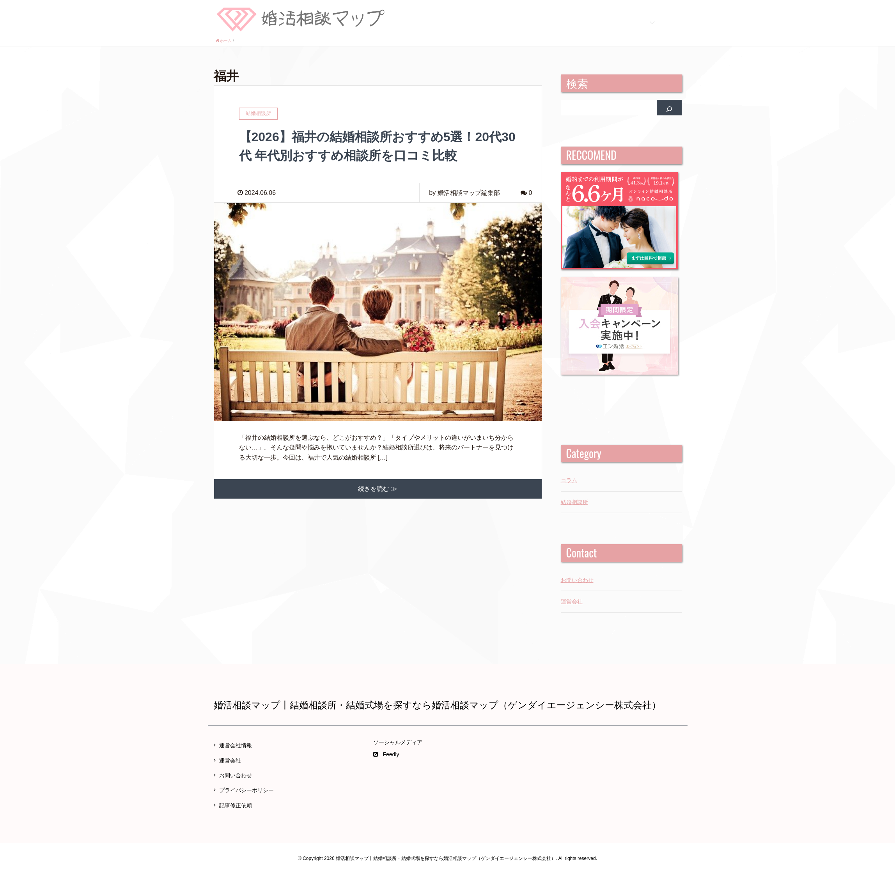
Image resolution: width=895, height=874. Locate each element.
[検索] (669, 107)
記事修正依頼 (235, 805)
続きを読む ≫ (377, 488)
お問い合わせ (577, 580)
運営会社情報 (235, 745)
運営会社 (572, 601)
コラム (569, 480)
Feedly (386, 754)
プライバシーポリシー (246, 790)
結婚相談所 (574, 502)
